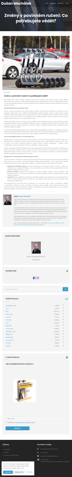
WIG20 (8, 346)
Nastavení (29, 472)
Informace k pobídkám (37, 225)
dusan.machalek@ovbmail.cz (49, 456)
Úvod (47, 3)
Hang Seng (9, 329)
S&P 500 (8, 326)
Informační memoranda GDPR (22, 225)
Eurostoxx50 (10, 340)
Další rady (61, 3)
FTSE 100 (8, 320)
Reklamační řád (59, 223)
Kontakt (6, 452)
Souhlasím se (11, 422)
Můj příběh (53, 3)
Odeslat (17, 428)
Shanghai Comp (11, 306)
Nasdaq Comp (10, 331)
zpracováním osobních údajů (25, 422)
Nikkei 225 (9, 334)
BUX (7, 311)
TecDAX (8, 343)
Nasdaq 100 (9, 337)
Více (67, 3)
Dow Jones (9, 314)
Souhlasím (8, 472)
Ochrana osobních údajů (11, 455)
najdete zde (20, 468)
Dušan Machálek (25, 196)
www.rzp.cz (51, 223)
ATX (7, 308)
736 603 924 (44, 452)
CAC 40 (8, 317)
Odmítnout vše (19, 472)
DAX (7, 323)
